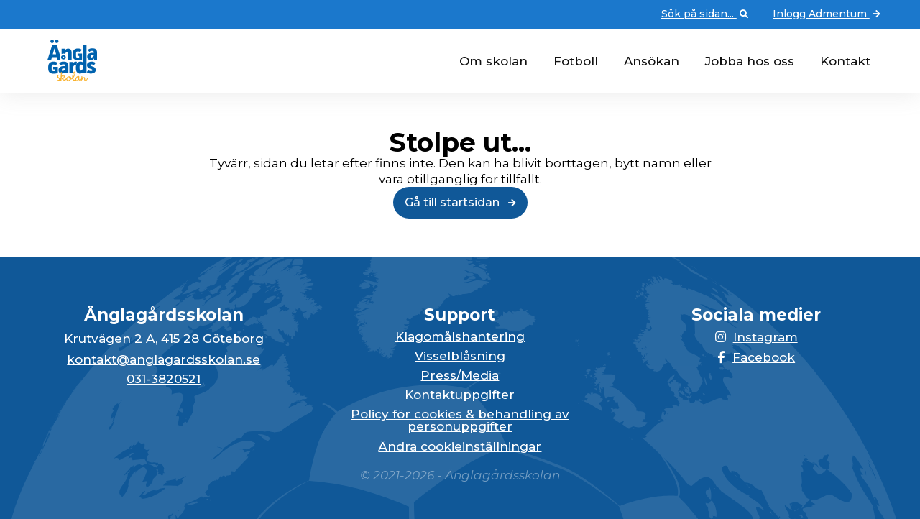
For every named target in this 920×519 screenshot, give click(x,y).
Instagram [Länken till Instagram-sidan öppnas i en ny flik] (756, 337)
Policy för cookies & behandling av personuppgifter (460, 420)
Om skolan (493, 61)
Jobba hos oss (749, 61)
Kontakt (845, 61)
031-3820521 (163, 379)
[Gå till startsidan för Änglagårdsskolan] (66, 77)
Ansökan (651, 61)
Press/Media (459, 375)
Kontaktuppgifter (460, 395)
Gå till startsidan (460, 202)
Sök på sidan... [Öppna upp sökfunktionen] (706, 14)
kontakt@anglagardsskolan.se (163, 360)
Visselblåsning (460, 356)
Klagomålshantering (460, 337)
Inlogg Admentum (828, 14)
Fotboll (575, 61)
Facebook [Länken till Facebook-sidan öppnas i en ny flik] (756, 357)
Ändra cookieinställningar (459, 447)
